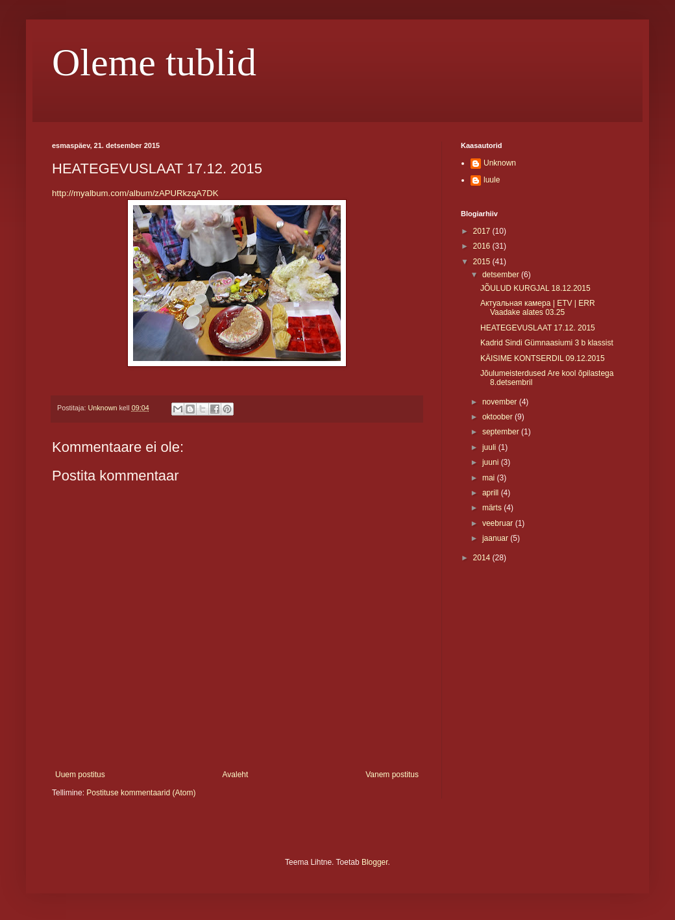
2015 (483, 261)
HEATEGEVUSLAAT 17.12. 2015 (537, 327)
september (501, 431)
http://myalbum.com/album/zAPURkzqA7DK (135, 193)
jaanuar (496, 538)
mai (489, 477)
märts (493, 507)
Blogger (375, 862)
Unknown (500, 163)
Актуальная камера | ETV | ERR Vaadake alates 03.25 (537, 308)
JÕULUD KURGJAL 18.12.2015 (535, 288)
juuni (491, 462)
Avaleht (236, 774)
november (500, 401)
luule (492, 179)
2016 (483, 246)
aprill (491, 492)
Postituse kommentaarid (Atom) (140, 792)
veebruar (498, 523)
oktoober (498, 416)
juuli (490, 447)
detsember (501, 274)
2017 (483, 231)
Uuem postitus (80, 774)
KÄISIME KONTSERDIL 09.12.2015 (542, 358)
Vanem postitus (392, 774)
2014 (483, 557)
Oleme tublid (154, 62)
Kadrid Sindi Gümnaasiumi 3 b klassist (546, 342)
